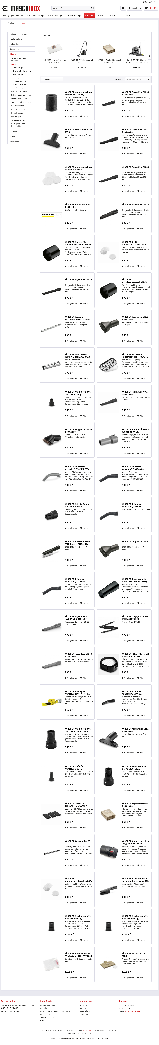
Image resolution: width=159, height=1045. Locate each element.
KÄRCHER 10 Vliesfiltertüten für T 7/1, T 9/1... (54, 61)
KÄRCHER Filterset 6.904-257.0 (134, 954)
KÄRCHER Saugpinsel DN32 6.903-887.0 (135, 318)
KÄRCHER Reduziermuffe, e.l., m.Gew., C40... (134, 767)
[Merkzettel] (123, 8)
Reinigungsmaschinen (19, 34)
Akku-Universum (18, 109)
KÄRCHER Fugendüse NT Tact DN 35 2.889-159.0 (77, 617)
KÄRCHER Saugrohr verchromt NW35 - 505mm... (78, 318)
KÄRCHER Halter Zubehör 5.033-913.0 (77, 205)
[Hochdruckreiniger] (36, 15)
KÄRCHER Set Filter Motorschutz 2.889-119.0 (134, 243)
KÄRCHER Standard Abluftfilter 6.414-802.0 (76, 804)
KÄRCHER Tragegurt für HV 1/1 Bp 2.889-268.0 (135, 617)
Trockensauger (18, 68)
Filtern (46, 79)
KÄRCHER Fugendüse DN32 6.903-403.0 (135, 130)
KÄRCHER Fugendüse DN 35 (135, 167)
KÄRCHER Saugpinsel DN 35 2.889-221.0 (78, 430)
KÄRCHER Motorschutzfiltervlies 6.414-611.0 (79, 879)
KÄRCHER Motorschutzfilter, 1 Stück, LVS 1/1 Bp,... (79, 93)
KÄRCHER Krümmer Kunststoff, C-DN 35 (131, 505)
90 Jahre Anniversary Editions (20, 59)
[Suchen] (92, 8)
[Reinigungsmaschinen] (13, 15)
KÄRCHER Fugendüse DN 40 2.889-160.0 (78, 655)
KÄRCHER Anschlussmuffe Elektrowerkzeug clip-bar (78, 730)
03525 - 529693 (9, 1008)
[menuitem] (73, 8)
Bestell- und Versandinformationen (55, 1011)
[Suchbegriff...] (73, 8)
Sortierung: (119, 79)
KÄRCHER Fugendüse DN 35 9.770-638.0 (135, 93)
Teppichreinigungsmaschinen (23, 102)
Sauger (14, 64)
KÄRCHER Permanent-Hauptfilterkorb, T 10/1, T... (135, 355)
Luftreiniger (16, 116)
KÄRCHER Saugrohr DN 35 (77, 841)
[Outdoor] (101, 15)
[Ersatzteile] (124, 15)
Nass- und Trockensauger (22, 71)
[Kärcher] (89, 15)
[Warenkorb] (151, 8)
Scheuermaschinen (19, 98)
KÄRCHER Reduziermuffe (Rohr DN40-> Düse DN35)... (135, 580)
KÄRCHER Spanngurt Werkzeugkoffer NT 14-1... (77, 692)
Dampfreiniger (17, 113)
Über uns (83, 1008)
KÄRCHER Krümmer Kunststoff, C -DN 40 (75, 580)
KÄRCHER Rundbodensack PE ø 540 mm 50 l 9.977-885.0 (78, 954)
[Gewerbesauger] (74, 15)
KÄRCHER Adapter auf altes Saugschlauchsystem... (135, 842)
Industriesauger (16, 44)
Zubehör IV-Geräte (19, 84)
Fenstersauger (18, 74)
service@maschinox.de (134, 1011)
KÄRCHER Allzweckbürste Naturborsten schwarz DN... (136, 879)
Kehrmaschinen (17, 105)
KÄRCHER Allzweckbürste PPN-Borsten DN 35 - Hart (77, 542)
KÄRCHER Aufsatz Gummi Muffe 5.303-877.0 (77, 505)
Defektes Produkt (47, 1005)
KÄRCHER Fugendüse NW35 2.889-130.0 (135, 393)
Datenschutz (85, 1011)
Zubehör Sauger (18, 88)
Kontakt (43, 1008)
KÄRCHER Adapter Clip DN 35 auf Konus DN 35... (136, 430)
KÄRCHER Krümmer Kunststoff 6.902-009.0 (133, 467)
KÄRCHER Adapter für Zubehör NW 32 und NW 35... (79, 243)
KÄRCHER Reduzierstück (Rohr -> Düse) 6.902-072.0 (77, 355)
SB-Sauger (16, 78)
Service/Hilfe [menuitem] (149, 2)
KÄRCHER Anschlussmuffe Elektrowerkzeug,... (78, 393)
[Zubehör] (112, 15)
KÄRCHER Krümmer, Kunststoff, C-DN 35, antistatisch (132, 692)
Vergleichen (71, 116)
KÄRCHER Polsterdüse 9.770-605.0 (78, 130)
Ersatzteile (14, 141)
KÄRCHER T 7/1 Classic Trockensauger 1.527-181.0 (136, 61)
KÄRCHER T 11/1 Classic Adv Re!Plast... (82, 61)
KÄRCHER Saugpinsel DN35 (135, 541)
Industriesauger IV (19, 81)
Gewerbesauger (16, 49)
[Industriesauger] (56, 15)
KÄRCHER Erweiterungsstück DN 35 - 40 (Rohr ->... (135, 280)
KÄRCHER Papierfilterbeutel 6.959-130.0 (109, 61)
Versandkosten (88, 1030)
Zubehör (13, 136)
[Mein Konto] (134, 8)
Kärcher (13, 54)
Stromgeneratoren (19, 120)
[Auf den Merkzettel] (85, 116)
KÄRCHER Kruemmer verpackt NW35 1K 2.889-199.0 (77, 467)
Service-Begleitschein (49, 1017)
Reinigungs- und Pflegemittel (18, 125)
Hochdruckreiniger (18, 39)
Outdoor (13, 131)
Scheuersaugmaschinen (21, 95)
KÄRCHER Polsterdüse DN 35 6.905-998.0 (136, 730)
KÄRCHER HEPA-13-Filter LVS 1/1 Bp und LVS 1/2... (135, 655)
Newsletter (84, 1005)
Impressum (84, 1014)
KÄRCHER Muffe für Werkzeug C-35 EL (74, 767)
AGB (42, 1020)
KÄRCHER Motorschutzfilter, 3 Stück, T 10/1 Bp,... (79, 168)
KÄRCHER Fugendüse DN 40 (78, 279)
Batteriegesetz (46, 1014)
